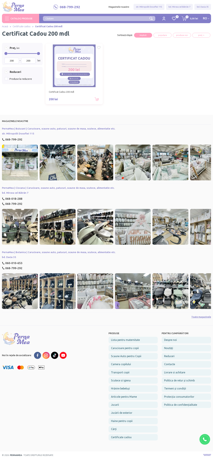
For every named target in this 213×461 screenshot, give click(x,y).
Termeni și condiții (175, 390)
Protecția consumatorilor (179, 398)
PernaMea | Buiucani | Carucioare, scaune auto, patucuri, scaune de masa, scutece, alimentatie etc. (58, 130)
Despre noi (170, 342)
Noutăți (168, 350)
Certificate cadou (21, 27)
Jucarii (115, 406)
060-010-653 (12, 265)
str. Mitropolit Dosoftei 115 (149, 7)
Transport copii (120, 374)
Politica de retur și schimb (179, 382)
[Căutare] (151, 19)
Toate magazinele (201, 319)
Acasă (5, 27)
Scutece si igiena (121, 382)
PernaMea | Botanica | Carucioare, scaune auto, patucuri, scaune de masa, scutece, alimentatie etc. (59, 254)
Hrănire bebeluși (120, 390)
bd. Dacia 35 (203, 7)
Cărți (114, 431)
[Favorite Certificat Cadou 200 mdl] (81, 49)
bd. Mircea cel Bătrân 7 (179, 7)
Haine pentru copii (122, 423)
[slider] (6, 54)
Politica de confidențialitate (180, 406)
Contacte (169, 366)
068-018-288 (12, 201)
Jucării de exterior (121, 415)
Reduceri (169, 358)
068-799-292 (12, 141)
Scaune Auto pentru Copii (126, 358)
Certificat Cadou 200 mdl (48, 27)
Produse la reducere (20, 80)
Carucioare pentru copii (125, 350)
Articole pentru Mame (124, 398)
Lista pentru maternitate (125, 342)
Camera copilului (121, 366)
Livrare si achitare (174, 374)
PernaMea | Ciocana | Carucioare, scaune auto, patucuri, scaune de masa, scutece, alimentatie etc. (58, 190)
